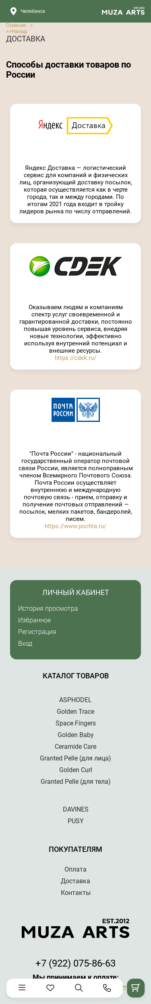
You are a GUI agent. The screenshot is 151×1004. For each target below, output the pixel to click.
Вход (25, 643)
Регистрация (37, 632)
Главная (16, 25)
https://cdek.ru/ (75, 358)
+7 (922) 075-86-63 (75, 963)
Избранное (34, 620)
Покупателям (75, 849)
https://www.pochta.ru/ (75, 526)
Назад (19, 31)
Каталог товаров (76, 675)
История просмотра (48, 608)
